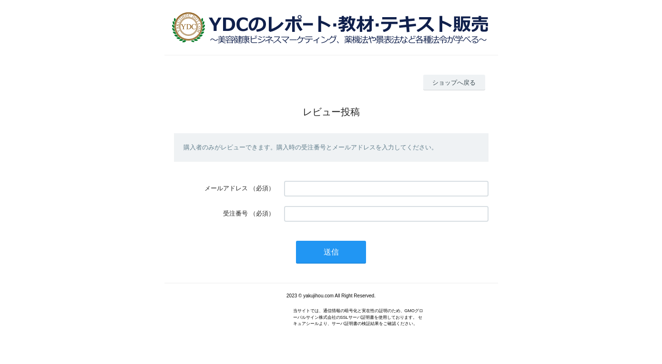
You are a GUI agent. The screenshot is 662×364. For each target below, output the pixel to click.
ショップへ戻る (454, 82)
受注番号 (235, 213)
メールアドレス (226, 188)
